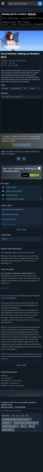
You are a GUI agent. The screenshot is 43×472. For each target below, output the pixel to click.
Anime (32, 90)
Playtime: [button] (5, 424)
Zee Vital (12, 62)
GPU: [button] (30, 428)
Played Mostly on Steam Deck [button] (25, 424)
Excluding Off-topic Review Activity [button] (15, 421)
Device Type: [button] (7, 431)
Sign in (3, 153)
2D (25, 90)
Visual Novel (16, 90)
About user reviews (7, 408)
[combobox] (23, 4)
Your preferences (20, 408)
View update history (9, 221)
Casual (5, 90)
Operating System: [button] (9, 428)
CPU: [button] (22, 428)
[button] (21, 98)
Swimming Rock (21, 62)
